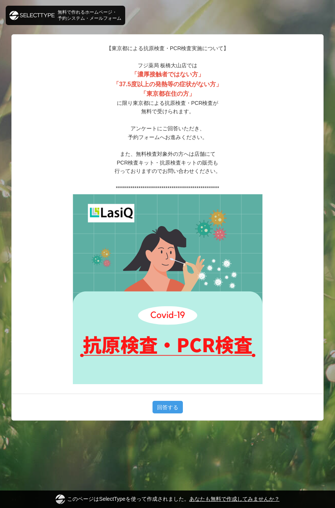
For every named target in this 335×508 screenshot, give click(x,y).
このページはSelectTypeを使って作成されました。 (167, 499)
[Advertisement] (167, 449)
